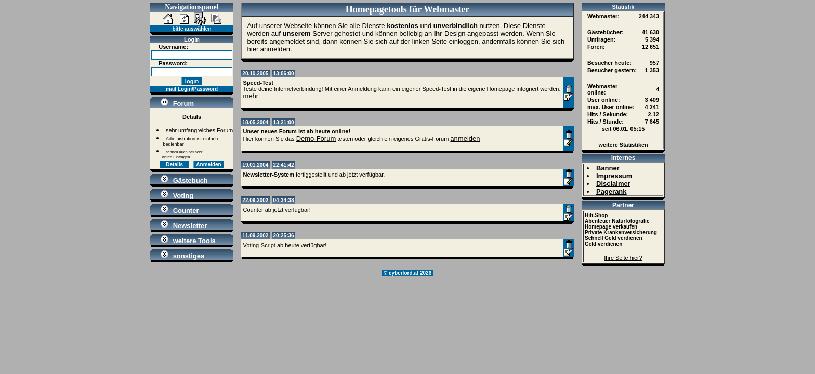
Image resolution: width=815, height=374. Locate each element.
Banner (608, 168)
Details (174, 164)
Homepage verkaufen (611, 227)
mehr (251, 96)
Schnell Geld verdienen (613, 238)
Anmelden (208, 164)
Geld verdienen (603, 244)
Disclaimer (613, 184)
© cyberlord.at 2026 (407, 273)
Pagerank (611, 191)
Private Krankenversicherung (621, 232)
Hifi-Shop (596, 215)
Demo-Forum (316, 138)
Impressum (614, 176)
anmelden (465, 138)
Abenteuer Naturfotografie (617, 221)
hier (253, 49)
